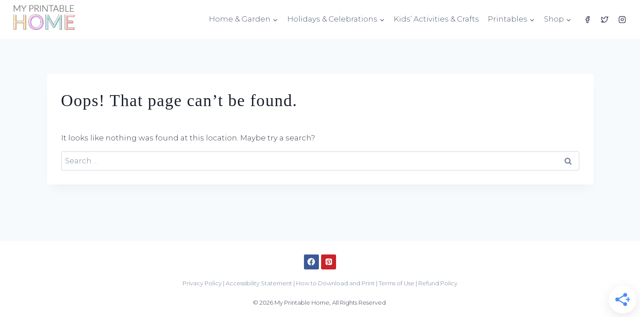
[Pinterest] (328, 261)
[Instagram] (621, 19)
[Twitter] (604, 19)
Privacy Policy (202, 283)
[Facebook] (587, 19)
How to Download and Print (335, 283)
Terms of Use (396, 283)
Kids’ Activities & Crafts (436, 19)
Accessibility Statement (259, 283)
